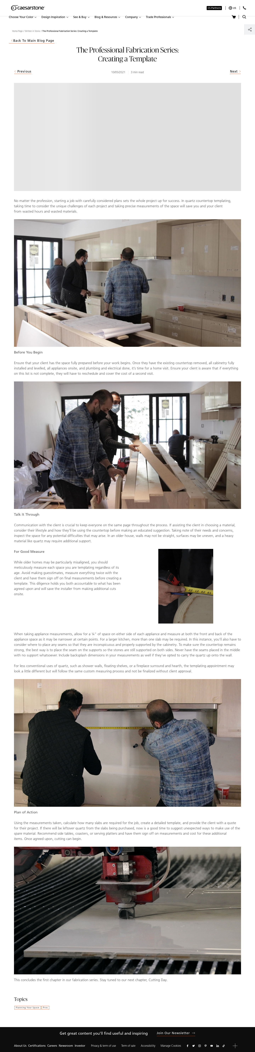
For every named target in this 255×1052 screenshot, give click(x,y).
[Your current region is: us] (232, 8)
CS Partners (214, 8)
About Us (20, 1045)
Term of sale (128, 1045)
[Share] (250, 29)
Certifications (37, 1045)
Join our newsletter (176, 1033)
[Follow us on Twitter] (193, 1046)
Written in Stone (32, 31)
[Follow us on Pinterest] (205, 1046)
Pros (45, 1007)
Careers (52, 1045)
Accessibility (148, 1045)
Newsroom (66, 1045)
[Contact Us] (244, 8)
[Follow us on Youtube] (211, 1046)
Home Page (17, 31)
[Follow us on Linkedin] (217, 1046)
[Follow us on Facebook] (187, 1046)
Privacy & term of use (103, 1045)
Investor (80, 1045)
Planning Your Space (27, 1007)
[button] (22, 17)
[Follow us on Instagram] (199, 1046)
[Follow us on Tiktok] (223, 1046)
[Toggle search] (244, 17)
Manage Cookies (171, 1045)
